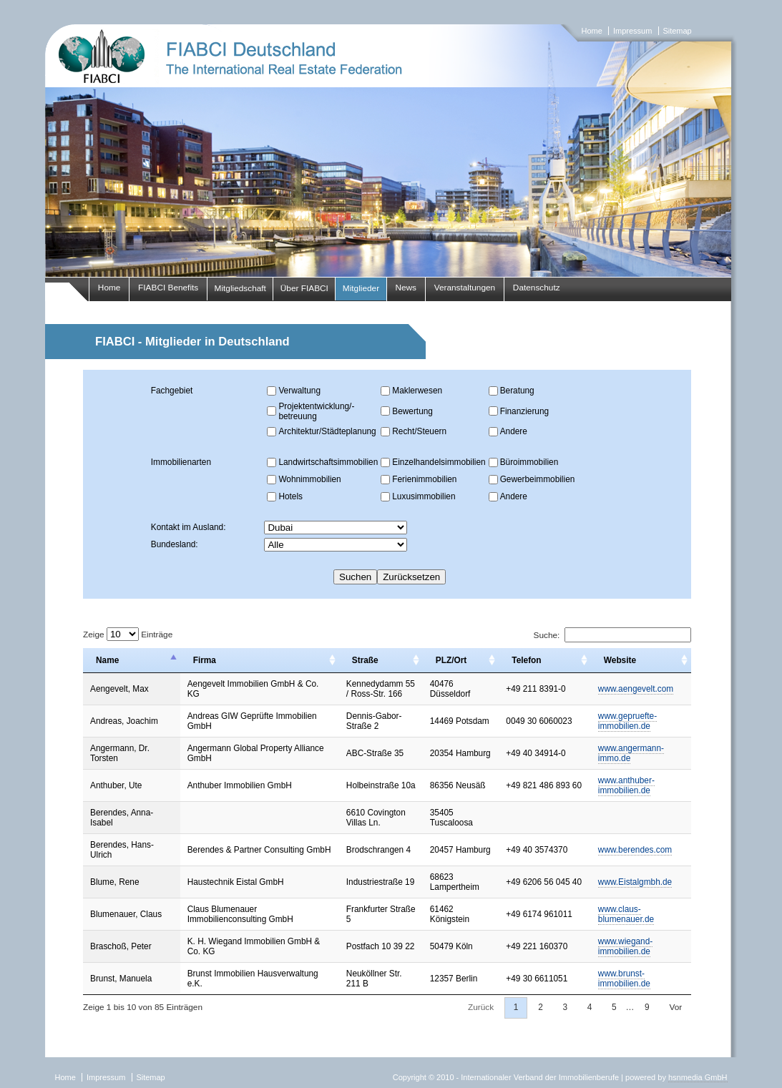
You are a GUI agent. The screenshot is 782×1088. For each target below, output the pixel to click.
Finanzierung (524, 411)
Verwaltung (299, 391)
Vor (675, 1007)
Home (592, 30)
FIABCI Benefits (168, 288)
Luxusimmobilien (423, 496)
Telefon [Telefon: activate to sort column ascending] (526, 660)
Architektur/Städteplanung (327, 431)
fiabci (391, 150)
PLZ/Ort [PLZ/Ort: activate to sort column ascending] (451, 660)
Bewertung (412, 411)
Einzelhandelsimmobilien (438, 462)
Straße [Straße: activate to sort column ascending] (365, 660)
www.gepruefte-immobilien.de (627, 721)
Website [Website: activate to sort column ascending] (620, 660)
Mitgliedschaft (240, 288)
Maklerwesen (417, 391)
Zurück (481, 1007)
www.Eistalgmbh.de (635, 882)
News (405, 288)
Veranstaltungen (465, 288)
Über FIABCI (304, 288)
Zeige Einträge (127, 634)
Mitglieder (361, 288)
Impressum (632, 30)
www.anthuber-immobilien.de (626, 785)
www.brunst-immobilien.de (624, 979)
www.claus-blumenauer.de (626, 914)
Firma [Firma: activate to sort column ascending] (204, 660)
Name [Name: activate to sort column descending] (107, 660)
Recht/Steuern (419, 431)
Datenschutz (536, 288)
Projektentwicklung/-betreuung (316, 411)
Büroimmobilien (529, 462)
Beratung (517, 391)
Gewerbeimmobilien (537, 479)
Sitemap (677, 30)
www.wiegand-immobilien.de (625, 946)
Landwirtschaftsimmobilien (328, 462)
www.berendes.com (635, 850)
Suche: (612, 635)
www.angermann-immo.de (631, 753)
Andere (513, 431)
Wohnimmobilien (309, 479)
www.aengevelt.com (635, 689)
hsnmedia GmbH (698, 1077)
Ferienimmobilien (424, 479)
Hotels (290, 496)
